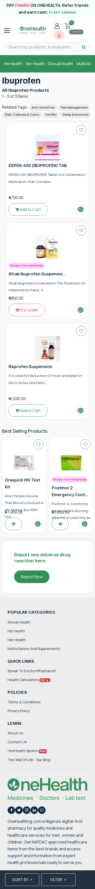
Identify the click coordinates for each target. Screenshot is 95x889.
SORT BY (20, 879)
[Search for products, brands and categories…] (40, 47)
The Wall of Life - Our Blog (29, 759)
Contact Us (17, 741)
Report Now (32, 577)
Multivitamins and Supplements (34, 648)
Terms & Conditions (24, 702)
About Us (15, 733)
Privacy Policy (19, 710)
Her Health (35, 63)
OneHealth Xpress (27, 750)
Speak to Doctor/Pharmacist (32, 670)
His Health (13, 63)
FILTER (56, 879)
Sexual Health (60, 63)
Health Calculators (29, 679)
